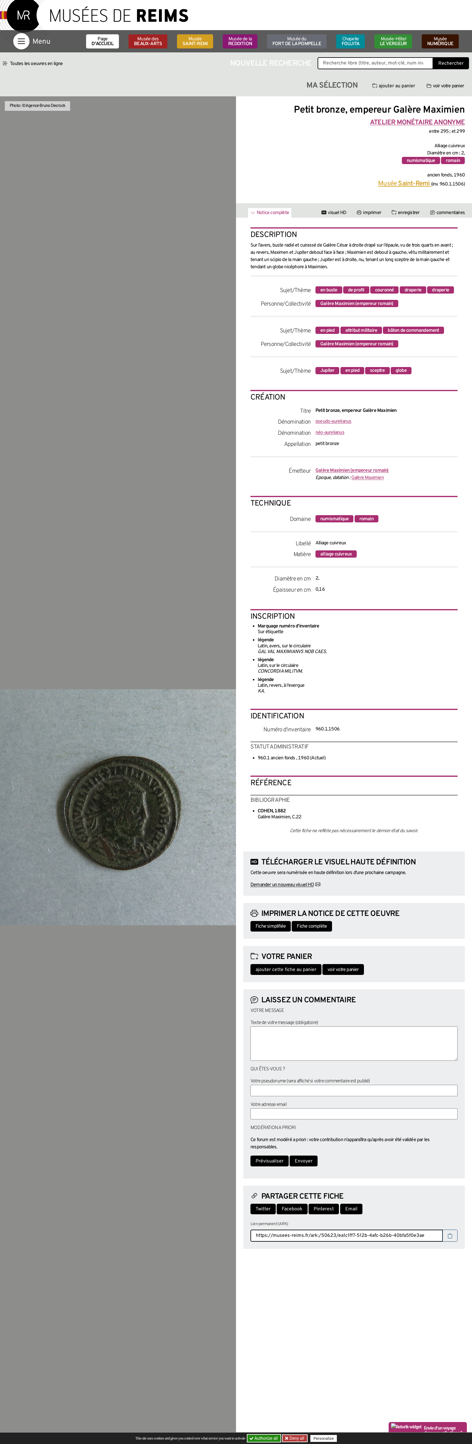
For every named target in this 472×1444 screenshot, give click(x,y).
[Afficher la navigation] (21, 41)
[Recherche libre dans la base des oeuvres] (375, 63)
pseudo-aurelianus (333, 422)
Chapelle (350, 41)
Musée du (296, 41)
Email (351, 1209)
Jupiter (327, 371)
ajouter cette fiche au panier (286, 970)
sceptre (377, 371)
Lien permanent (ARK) (269, 1224)
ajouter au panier (393, 86)
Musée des (148, 41)
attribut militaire (361, 331)
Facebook (292, 1209)
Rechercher (451, 64)
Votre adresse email (268, 1105)
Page (102, 41)
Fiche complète (312, 926)
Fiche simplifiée (271, 926)
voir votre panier (445, 86)
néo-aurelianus (329, 433)
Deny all (296, 1438)
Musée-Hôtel (393, 41)
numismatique (421, 161)
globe (401, 371)
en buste (328, 290)
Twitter (263, 1209)
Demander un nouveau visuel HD (282, 885)
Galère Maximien (367, 478)
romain (453, 161)
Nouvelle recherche (271, 64)
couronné (384, 290)
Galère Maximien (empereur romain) (356, 304)
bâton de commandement (413, 331)
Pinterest (324, 1209)
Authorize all (264, 1438)
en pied (327, 331)
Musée (195, 41)
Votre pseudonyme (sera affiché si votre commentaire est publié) (310, 1081)
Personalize (324, 1438)
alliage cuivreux (336, 554)
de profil (356, 290)
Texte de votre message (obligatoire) (284, 1023)
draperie (413, 290)
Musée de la (240, 41)
